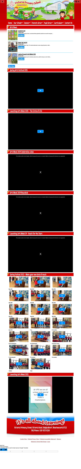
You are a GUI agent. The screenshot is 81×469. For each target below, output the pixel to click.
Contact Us (68, 22)
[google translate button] (76, 1)
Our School (17, 22)
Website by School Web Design (38, 441)
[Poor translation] (5, 450)
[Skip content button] (2, 2)
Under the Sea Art (22, 42)
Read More (21, 35)
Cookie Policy (23, 439)
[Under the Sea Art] (12, 47)
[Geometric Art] (12, 35)
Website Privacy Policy (33, 439)
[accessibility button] (79, 2)
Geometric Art (21, 31)
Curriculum (58, 22)
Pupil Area (47, 22)
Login (48, 441)
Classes (26, 22)
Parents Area (36, 22)
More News (11, 66)
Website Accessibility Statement (48, 439)
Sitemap (59, 439)
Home (10, 22)
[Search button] (74, 2)
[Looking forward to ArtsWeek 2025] (12, 58)
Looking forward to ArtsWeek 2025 (27, 54)
